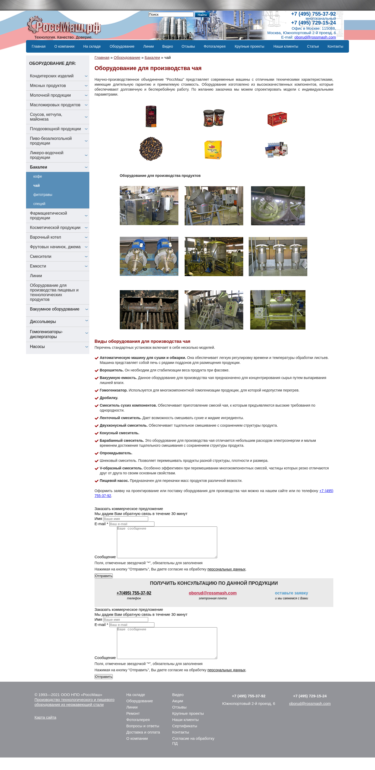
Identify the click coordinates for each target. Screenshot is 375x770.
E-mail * (101, 523)
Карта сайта (46, 730)
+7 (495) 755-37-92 (313, 14)
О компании (64, 46)
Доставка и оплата (143, 744)
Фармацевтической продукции (48, 215)
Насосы (37, 346)
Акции (177, 713)
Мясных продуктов (48, 85)
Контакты (335, 46)
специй (39, 204)
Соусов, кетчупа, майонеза (46, 116)
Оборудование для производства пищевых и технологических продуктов (54, 292)
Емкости (38, 266)
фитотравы (42, 194)
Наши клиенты (285, 46)
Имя (98, 518)
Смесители (40, 256)
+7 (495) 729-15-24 (313, 23)
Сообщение (105, 563)
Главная (39, 46)
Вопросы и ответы (142, 738)
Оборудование (122, 46)
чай (36, 185)
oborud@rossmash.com (315, 37)
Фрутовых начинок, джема (55, 247)
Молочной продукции (50, 95)
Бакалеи (38, 167)
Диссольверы (43, 321)
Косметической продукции (55, 227)
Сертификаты (184, 738)
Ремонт (133, 726)
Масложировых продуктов (55, 105)
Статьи (313, 46)
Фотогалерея (215, 46)
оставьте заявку (291, 599)
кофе (37, 176)
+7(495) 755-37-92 (134, 599)
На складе (92, 46)
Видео (167, 46)
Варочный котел (45, 237)
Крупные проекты (249, 46)
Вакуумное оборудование (54, 309)
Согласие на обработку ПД (193, 753)
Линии (148, 46)
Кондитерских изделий (52, 76)
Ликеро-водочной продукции (46, 155)
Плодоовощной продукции (55, 129)
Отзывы (188, 46)
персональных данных (226, 575)
